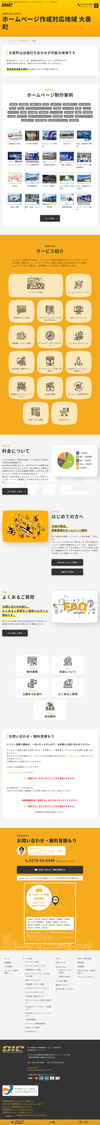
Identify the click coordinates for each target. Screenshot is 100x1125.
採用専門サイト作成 (33, 969)
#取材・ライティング (84, 116)
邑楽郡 (59, 918)
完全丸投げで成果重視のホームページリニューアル (21, 1103)
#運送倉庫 (87, 112)
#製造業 (14, 104)
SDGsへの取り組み (85, 958)
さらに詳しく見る (14, 491)
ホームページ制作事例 (11, 971)
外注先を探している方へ (64, 989)
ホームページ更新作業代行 (36, 1023)
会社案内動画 (31, 1019)
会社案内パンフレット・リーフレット (38, 1013)
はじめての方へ (61, 966)
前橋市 (56, 921)
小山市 (45, 924)
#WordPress (84, 104)
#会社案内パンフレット (58, 120)
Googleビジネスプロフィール (38, 1069)
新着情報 (8, 962)
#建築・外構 (35, 104)
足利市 (37, 918)
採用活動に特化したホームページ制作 (16, 1100)
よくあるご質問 (61, 980)
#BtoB (12, 108)
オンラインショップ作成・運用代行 (38, 1000)
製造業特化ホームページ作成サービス (16, 1109)
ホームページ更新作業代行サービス (15, 1106)
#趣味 (78, 112)
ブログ (58, 958)
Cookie (9, 1116)
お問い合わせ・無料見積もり (86, 971)
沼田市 (30, 924)
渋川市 (63, 921)
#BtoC (21, 108)
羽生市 (45, 927)
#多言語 (11, 116)
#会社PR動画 (41, 120)
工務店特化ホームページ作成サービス (16, 1112)
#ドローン (68, 116)
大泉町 (67, 918)
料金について (61, 962)
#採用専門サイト (70, 104)
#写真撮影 (57, 116)
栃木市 (52, 924)
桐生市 (45, 918)
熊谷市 (59, 924)
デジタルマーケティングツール (37, 987)
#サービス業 (68, 108)
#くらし (87, 108)
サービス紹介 (28, 958)
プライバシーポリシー (16, 771)
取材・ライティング (33, 979)
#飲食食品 (44, 112)
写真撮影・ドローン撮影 (35, 983)
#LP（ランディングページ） (39, 116)
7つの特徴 (8, 966)
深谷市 (67, 924)
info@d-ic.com (74, 755)
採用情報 (81, 966)
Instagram (31, 1067)
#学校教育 (33, 112)
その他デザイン (31, 1031)
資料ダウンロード (62, 984)
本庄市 (30, 927)
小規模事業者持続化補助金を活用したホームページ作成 (23, 1114)
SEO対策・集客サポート (35, 996)
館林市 (52, 918)
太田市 (30, 918)
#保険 (78, 108)
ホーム (7, 958)
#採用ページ (55, 104)
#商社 (46, 104)
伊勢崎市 (40, 921)
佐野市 (37, 924)
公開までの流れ (67, 571)
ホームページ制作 (32, 961)
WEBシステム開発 (32, 1027)
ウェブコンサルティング (35, 991)
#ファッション (56, 112)
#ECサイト (22, 116)
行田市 (37, 927)
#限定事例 (74, 120)
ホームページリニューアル (36, 965)
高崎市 (48, 921)
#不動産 (57, 108)
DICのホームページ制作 (67, 562)
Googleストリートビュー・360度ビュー (38, 1007)
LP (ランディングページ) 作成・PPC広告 (38, 974)
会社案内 (81, 962)
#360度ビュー (27, 120)
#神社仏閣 (69, 112)
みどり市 (31, 921)
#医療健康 (24, 104)
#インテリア (13, 112)
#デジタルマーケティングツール (39, 108)
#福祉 (23, 112)
